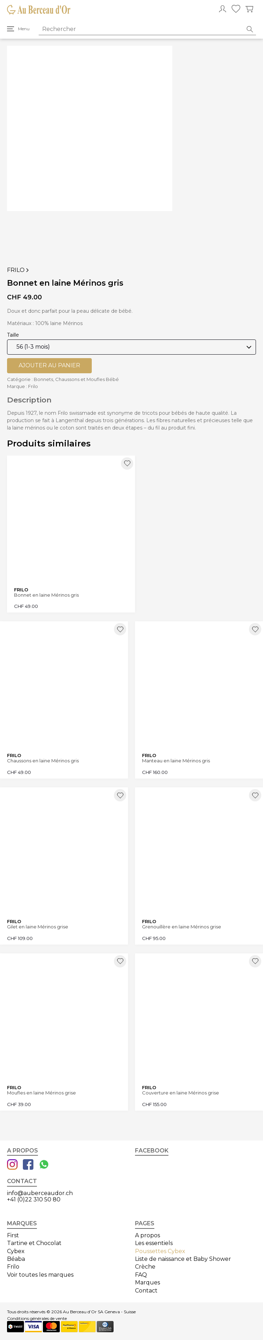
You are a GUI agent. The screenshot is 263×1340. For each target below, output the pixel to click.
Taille (13, 335)
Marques (147, 1282)
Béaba (16, 1259)
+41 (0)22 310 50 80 (33, 1199)
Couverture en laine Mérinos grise (180, 1093)
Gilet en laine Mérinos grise (37, 926)
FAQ (141, 1274)
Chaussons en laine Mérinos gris (43, 760)
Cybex (16, 1251)
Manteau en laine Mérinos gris (176, 760)
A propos (147, 1235)
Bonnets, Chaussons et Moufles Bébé (76, 379)
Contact (146, 1290)
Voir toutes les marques (40, 1274)
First (13, 1235)
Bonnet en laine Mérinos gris (46, 595)
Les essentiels (154, 1243)
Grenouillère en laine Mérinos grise (181, 926)
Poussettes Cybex (160, 1251)
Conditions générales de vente (37, 1318)
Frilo (18, 270)
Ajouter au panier (49, 365)
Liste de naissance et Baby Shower (183, 1259)
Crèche (145, 1266)
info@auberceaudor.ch (40, 1193)
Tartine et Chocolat (34, 1243)
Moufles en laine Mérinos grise (41, 1093)
